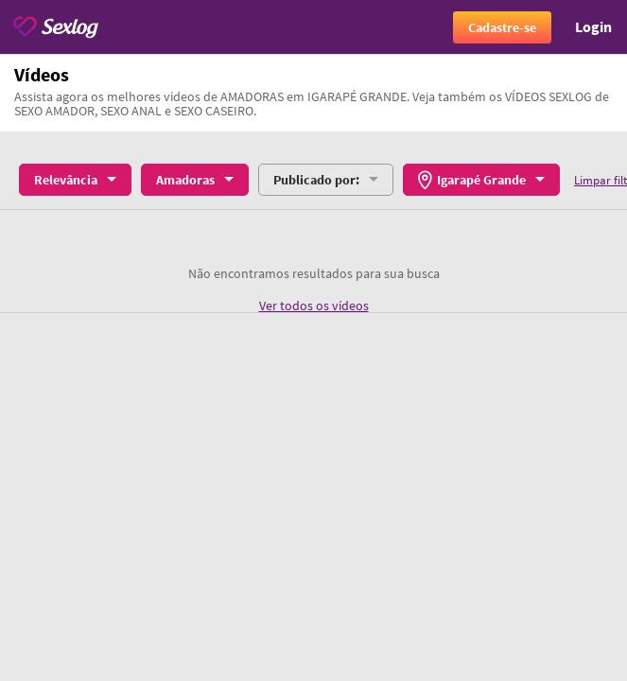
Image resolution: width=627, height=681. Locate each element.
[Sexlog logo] (56, 27)
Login (593, 26)
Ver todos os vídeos (314, 305)
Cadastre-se (502, 27)
